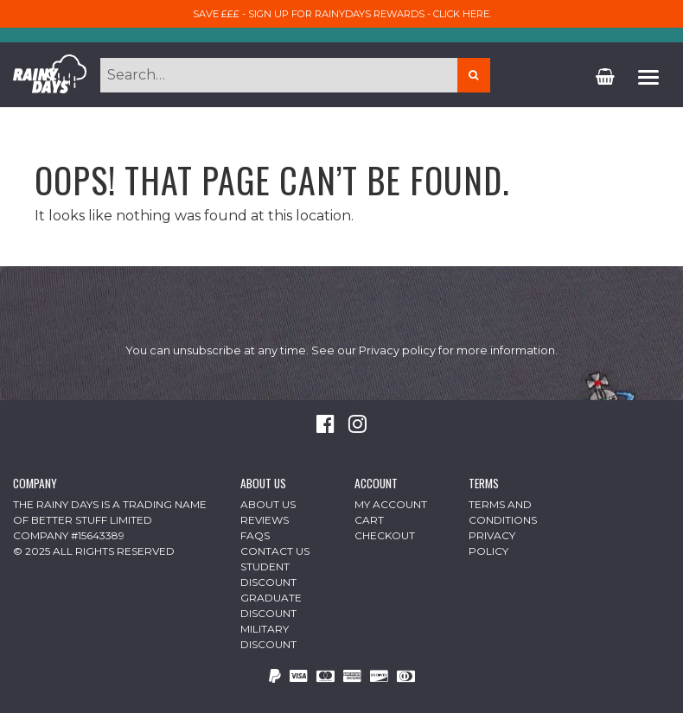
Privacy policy (397, 350)
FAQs (255, 535)
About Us (268, 504)
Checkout (384, 535)
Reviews (264, 519)
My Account (390, 504)
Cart (369, 519)
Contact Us (275, 550)
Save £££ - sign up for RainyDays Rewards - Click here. (342, 14)
